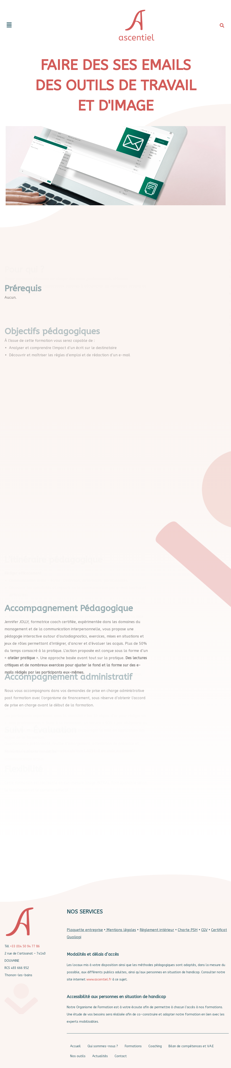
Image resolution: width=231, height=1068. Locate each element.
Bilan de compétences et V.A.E (191, 1046)
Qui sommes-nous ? (103, 1046)
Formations (133, 1046)
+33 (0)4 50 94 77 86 (25, 946)
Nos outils (77, 1056)
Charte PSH (188, 930)
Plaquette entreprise (85, 930)
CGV (204, 930)
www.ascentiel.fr (98, 979)
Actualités (100, 1056)
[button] (41, 25)
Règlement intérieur (157, 930)
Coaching (155, 1046)
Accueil (75, 1046)
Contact (121, 1056)
